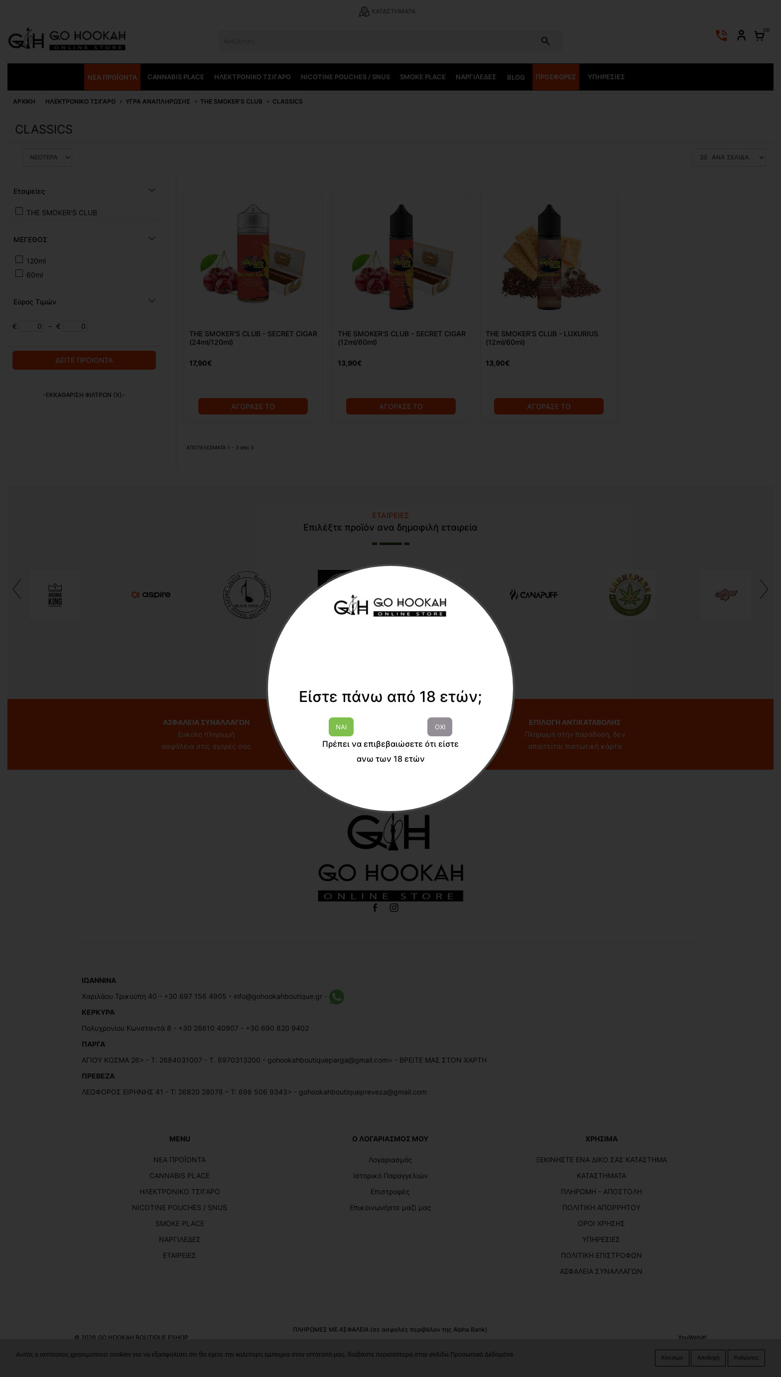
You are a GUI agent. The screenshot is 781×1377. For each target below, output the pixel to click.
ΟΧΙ (440, 727)
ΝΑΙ (341, 727)
